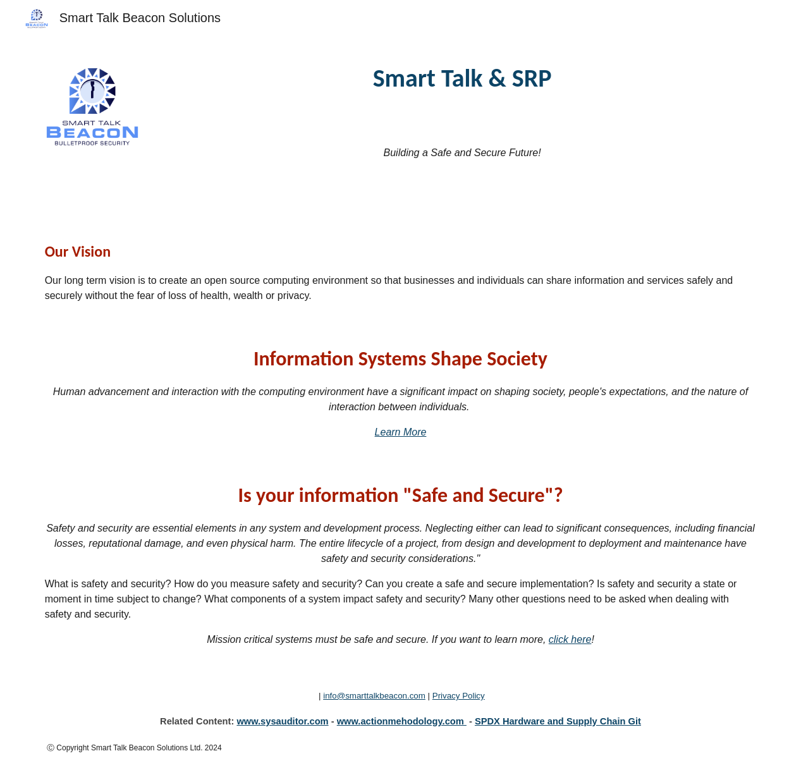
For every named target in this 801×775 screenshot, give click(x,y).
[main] (462, 78)
